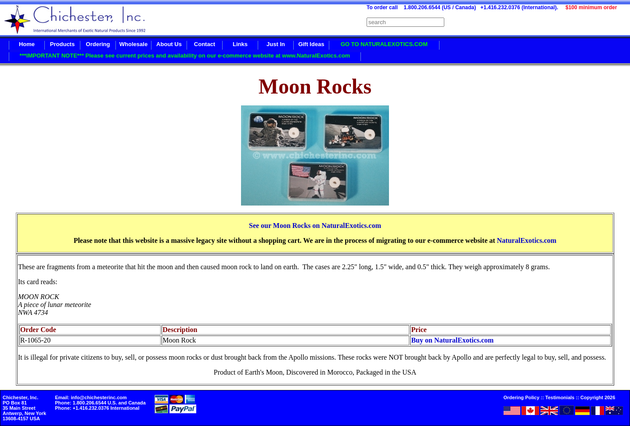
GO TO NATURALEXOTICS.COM (384, 44)
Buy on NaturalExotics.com (452, 340)
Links (240, 44)
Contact (204, 44)
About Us (169, 44)
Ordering (98, 44)
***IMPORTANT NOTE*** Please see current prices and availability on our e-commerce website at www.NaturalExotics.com (185, 55)
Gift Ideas (311, 44)
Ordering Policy (522, 397)
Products (62, 44)
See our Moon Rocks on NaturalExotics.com (315, 225)
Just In (275, 44)
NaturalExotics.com (527, 240)
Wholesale (133, 44)
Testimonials (559, 397)
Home (27, 44)
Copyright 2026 (597, 397)
